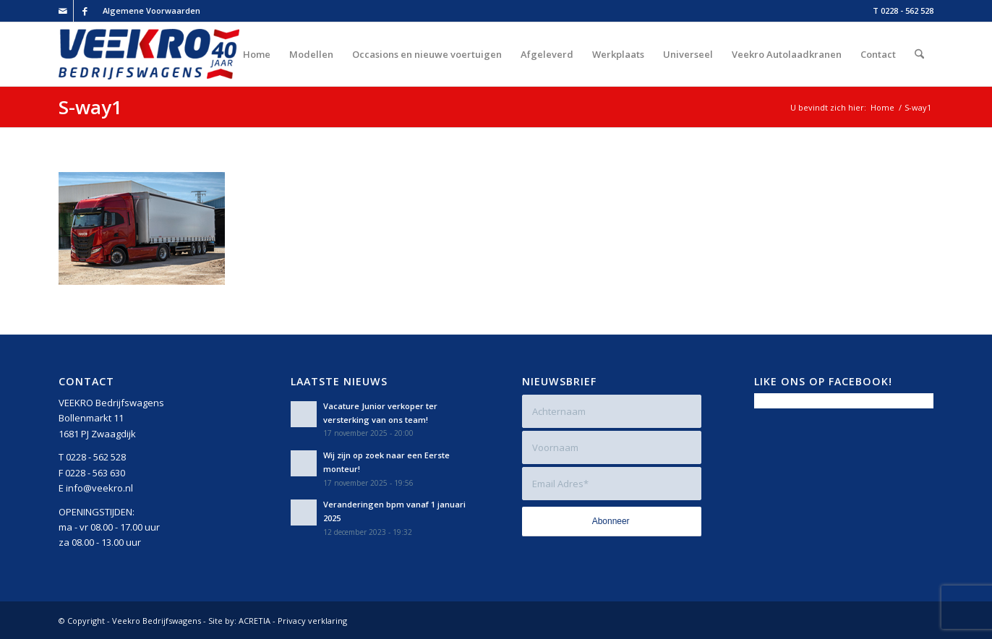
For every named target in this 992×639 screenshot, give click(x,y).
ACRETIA (254, 620)
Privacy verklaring (312, 620)
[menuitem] (147, 10)
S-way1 (90, 107)
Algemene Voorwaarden (151, 10)
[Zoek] (919, 54)
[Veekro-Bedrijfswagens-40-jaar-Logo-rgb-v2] (149, 54)
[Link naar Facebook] (84, 11)
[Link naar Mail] (62, 11)
